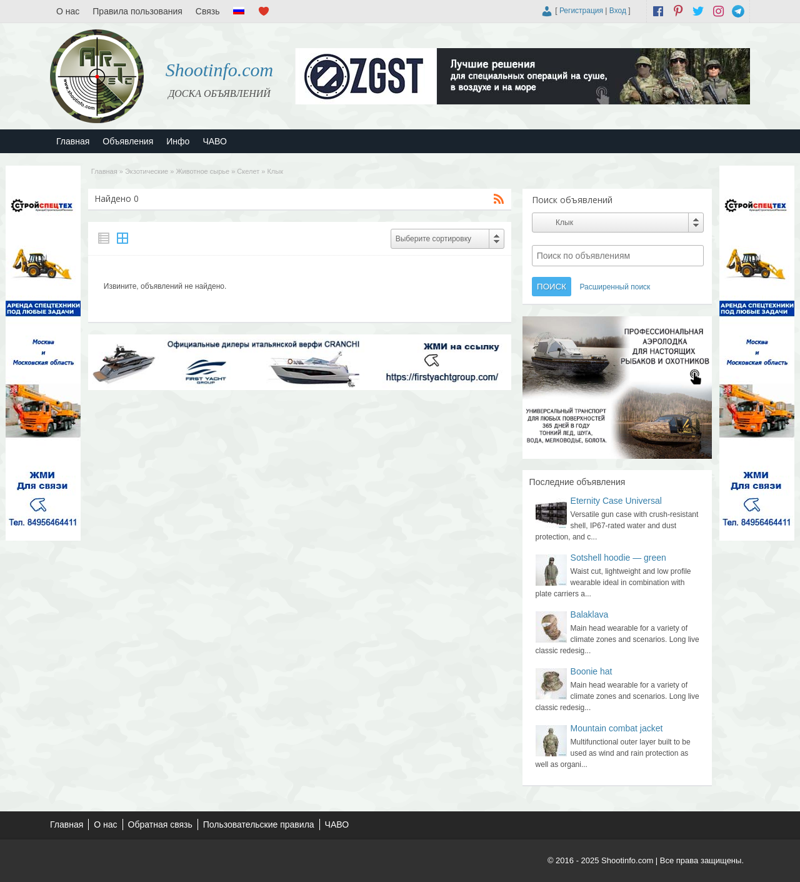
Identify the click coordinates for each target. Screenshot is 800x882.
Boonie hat (591, 671)
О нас (67, 11)
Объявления (127, 141)
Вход (617, 10)
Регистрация (581, 10)
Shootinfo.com (220, 69)
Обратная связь (160, 824)
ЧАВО (214, 141)
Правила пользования (137, 11)
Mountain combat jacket (617, 728)
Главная (72, 141)
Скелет (248, 171)
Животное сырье (202, 171)
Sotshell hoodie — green (618, 558)
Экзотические (146, 171)
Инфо (177, 141)
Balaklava (590, 614)
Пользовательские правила (258, 824)
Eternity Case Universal (616, 501)
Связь (208, 11)
